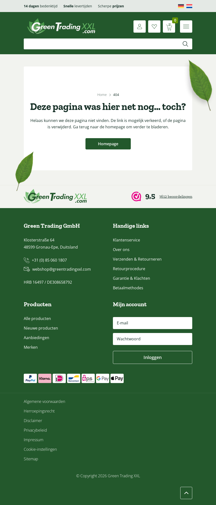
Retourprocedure (129, 268)
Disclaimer (33, 420)
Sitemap (31, 459)
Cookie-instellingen (40, 449)
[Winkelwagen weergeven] (169, 26)
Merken (31, 347)
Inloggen (153, 357)
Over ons (121, 249)
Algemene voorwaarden (44, 401)
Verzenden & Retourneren (137, 259)
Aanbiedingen (36, 337)
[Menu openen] (186, 26)
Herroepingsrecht (39, 411)
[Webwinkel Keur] (162, 196)
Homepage (108, 143)
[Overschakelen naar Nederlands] (189, 6)
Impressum (33, 439)
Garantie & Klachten (131, 278)
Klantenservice (126, 240)
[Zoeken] (185, 44)
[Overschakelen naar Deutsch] (181, 6)
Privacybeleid (35, 430)
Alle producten (37, 318)
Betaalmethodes (128, 288)
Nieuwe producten (41, 328)
